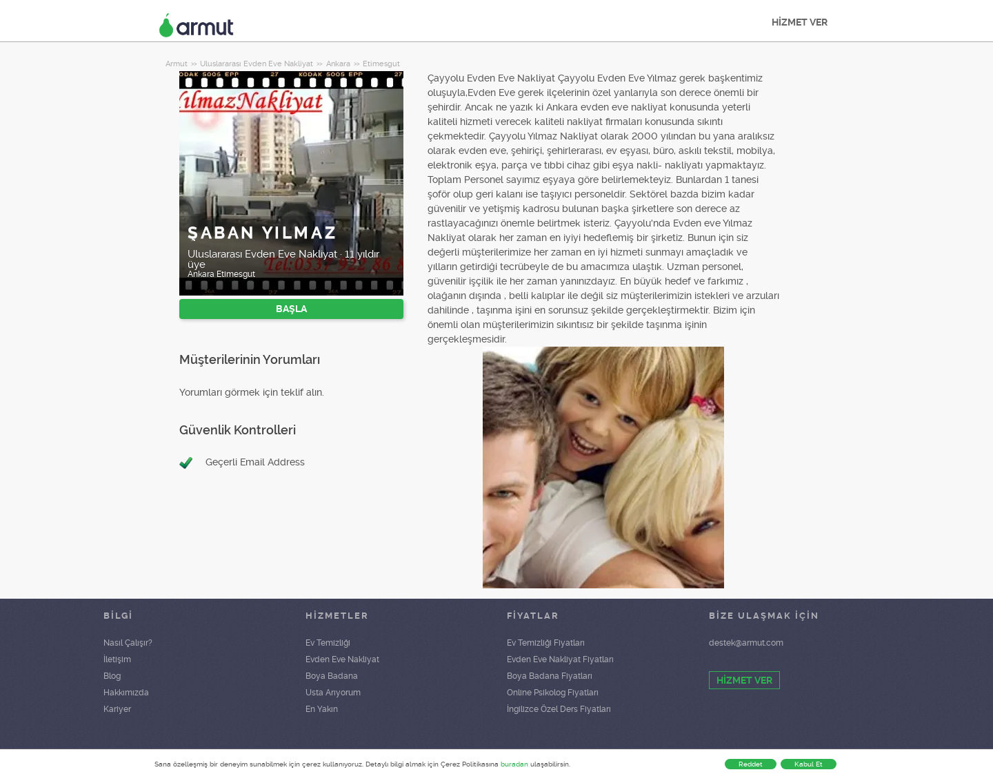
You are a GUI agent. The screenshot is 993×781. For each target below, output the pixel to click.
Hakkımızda (126, 692)
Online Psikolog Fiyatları (553, 692)
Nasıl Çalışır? (127, 643)
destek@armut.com (746, 643)
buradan (514, 764)
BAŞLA (291, 308)
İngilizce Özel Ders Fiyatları (559, 709)
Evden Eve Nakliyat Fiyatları (560, 659)
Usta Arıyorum (333, 692)
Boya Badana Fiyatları (549, 676)
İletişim (117, 659)
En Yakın (321, 709)
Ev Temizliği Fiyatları (546, 643)
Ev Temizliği (327, 643)
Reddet (751, 764)
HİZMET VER (800, 22)
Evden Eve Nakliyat (342, 659)
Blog (112, 676)
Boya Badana (331, 676)
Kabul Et (808, 764)
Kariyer (117, 709)
